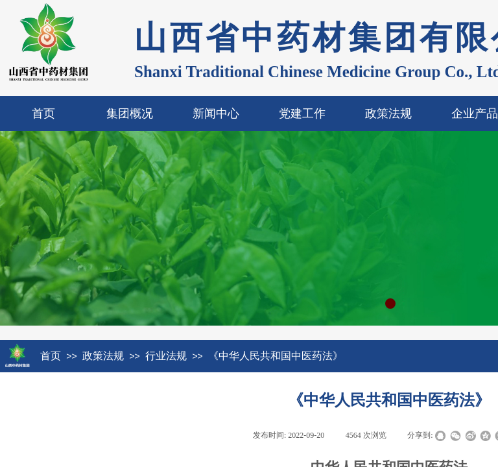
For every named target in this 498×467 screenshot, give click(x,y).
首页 (43, 113)
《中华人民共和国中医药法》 (275, 355)
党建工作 (302, 113)
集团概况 (129, 113)
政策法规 (388, 113)
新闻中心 (216, 113)
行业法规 (166, 355)
